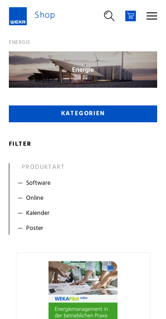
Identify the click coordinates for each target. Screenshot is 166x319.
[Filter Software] (85, 183)
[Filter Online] (85, 198)
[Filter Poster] (85, 228)
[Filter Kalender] (85, 213)
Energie (19, 42)
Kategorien (83, 114)
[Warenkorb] (130, 16)
